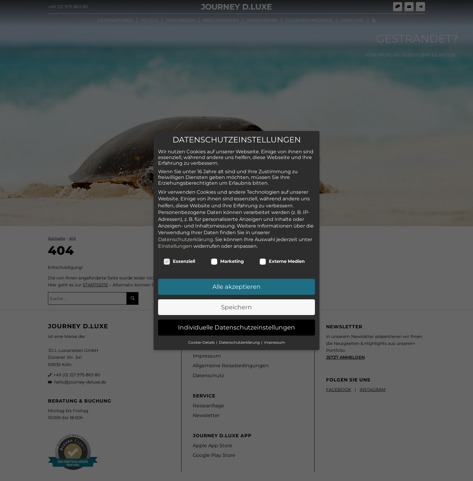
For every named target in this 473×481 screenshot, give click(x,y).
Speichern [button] (236, 303)
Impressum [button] (274, 338)
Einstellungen (175, 242)
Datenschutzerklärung (185, 236)
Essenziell (179, 257)
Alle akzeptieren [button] (236, 283)
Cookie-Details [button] (202, 338)
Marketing (227, 257)
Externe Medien (282, 257)
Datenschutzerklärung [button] (240, 338)
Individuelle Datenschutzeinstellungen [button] (236, 323)
